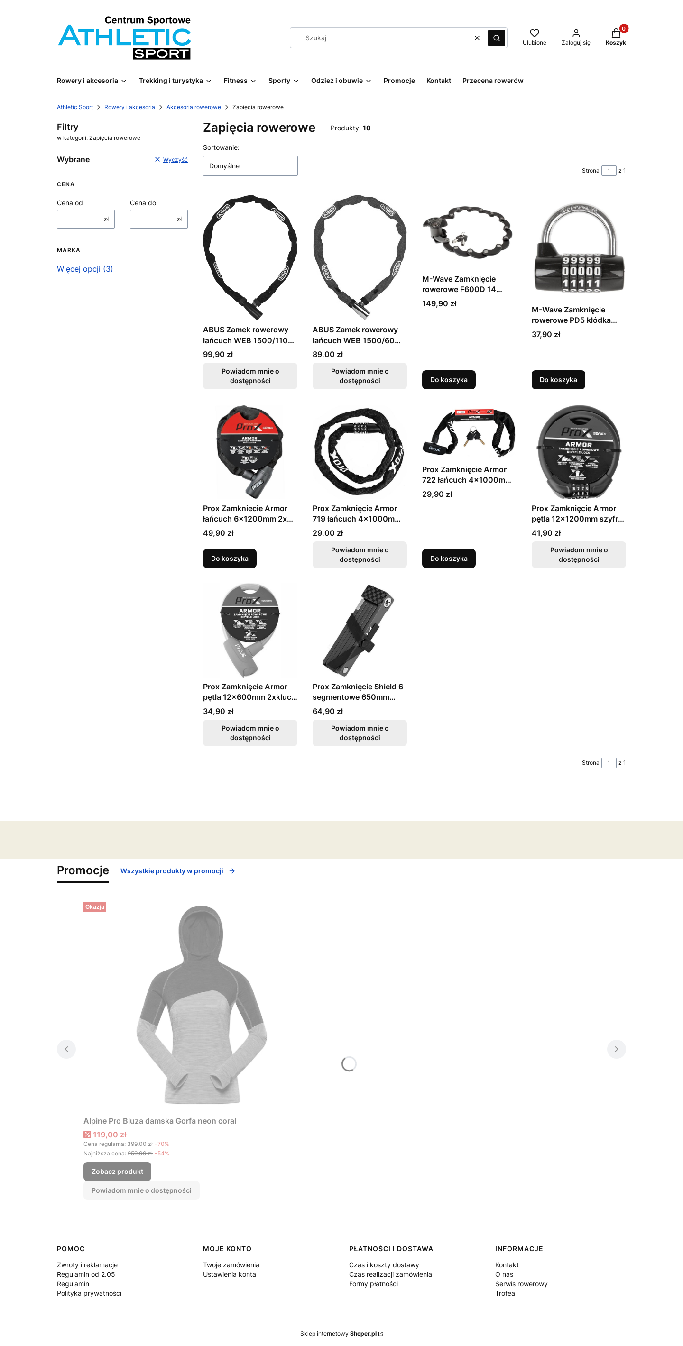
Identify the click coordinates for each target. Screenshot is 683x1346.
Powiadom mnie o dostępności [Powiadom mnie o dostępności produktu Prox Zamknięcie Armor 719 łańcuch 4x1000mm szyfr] (360, 554)
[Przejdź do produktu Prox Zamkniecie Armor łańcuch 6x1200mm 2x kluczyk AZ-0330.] (250, 452)
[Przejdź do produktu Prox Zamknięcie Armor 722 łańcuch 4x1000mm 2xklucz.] (469, 432)
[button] (496, 38)
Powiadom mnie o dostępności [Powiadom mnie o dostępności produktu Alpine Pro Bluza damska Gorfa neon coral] (142, 1190)
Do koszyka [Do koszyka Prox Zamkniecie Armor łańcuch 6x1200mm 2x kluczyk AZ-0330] (230, 558)
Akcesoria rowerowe (193, 106)
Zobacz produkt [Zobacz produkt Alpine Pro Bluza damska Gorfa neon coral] (117, 1171)
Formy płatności (373, 1284)
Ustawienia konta (229, 1274)
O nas (504, 1274)
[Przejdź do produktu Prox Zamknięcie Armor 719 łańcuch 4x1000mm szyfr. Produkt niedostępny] (360, 452)
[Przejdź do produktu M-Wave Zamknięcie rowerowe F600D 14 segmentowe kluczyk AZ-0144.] (469, 232)
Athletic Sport (75, 106)
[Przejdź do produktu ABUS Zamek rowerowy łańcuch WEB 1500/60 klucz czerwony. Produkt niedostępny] (360, 257)
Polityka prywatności (89, 1293)
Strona (591, 170)
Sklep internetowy (338, 1333)
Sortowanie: (221, 147)
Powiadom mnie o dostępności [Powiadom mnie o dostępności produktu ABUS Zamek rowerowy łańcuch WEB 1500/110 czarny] (250, 376)
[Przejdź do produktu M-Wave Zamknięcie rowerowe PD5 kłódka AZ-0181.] (579, 248)
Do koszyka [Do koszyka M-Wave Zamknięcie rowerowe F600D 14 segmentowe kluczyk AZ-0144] (449, 380)
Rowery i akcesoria (129, 106)
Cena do (143, 203)
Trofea (505, 1293)
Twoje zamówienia (231, 1265)
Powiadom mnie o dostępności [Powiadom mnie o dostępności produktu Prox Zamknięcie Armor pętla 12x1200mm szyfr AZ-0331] (579, 554)
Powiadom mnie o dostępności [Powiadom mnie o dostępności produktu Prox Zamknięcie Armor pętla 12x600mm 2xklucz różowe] (250, 733)
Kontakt (507, 1265)
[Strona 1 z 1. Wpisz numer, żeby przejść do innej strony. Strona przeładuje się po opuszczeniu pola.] (609, 170)
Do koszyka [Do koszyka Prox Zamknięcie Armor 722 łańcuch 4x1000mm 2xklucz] (449, 558)
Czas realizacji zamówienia (390, 1274)
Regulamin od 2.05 (86, 1274)
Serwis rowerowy (521, 1284)
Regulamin (73, 1284)
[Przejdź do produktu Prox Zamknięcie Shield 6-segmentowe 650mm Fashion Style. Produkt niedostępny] (360, 630)
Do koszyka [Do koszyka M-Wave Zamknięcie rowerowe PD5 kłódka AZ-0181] (558, 380)
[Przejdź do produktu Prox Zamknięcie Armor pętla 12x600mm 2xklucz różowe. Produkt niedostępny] (250, 630)
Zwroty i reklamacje (87, 1265)
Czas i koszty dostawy (384, 1265)
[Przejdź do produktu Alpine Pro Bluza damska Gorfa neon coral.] (202, 1005)
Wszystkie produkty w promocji (178, 871)
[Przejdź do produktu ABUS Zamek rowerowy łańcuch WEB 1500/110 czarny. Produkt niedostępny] (250, 257)
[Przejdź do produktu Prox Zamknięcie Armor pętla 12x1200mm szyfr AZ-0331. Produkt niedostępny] (579, 452)
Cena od (70, 203)
